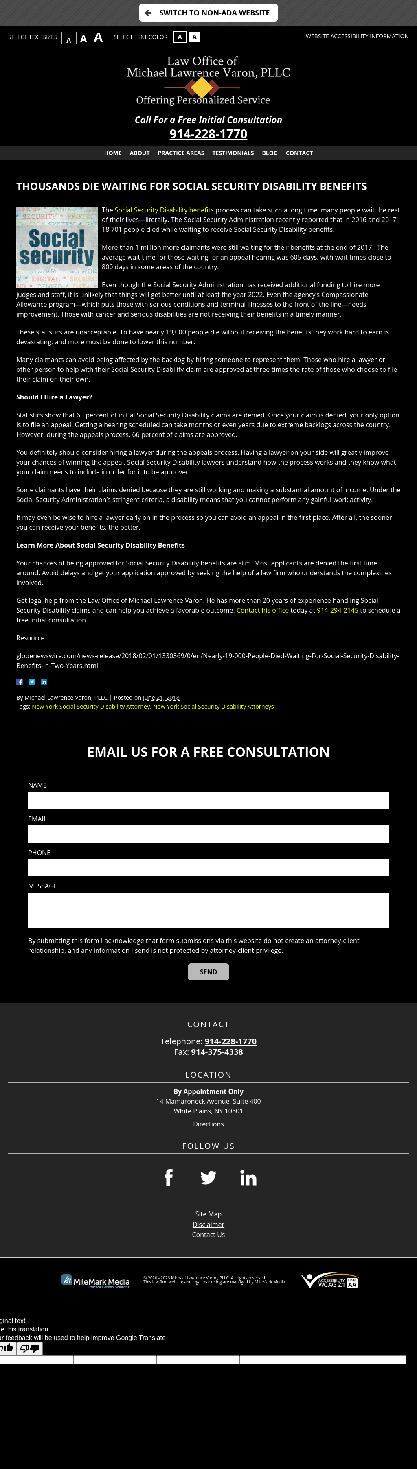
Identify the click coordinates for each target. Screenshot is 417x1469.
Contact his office (263, 610)
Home (113, 153)
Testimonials (233, 153)
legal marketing (207, 1282)
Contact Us (208, 1234)
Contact (299, 153)
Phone (39, 853)
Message (42, 886)
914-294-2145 (337, 610)
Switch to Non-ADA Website (214, 12)
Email (37, 819)
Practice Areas (181, 153)
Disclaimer (208, 1224)
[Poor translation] (30, 1348)
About (140, 153)
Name (37, 785)
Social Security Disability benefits (164, 209)
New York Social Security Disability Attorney (91, 706)
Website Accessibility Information (357, 36)
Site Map (208, 1213)
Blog (270, 153)
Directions (208, 1124)
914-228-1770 (209, 133)
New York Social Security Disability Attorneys (213, 706)
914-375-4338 (217, 1051)
